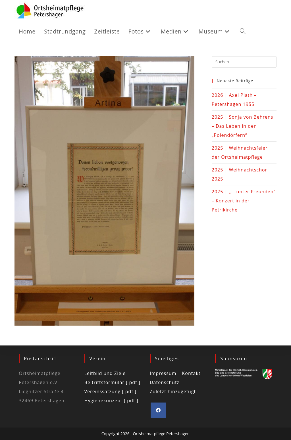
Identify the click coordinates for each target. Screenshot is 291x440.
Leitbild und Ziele (105, 373)
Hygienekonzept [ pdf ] (111, 400)
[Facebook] (158, 410)
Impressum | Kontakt (175, 373)
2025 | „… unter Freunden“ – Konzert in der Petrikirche (243, 200)
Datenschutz (164, 382)
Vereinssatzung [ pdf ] (110, 391)
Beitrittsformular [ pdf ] (112, 382)
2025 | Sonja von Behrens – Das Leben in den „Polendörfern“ (242, 126)
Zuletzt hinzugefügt (173, 391)
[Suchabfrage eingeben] (244, 62)
